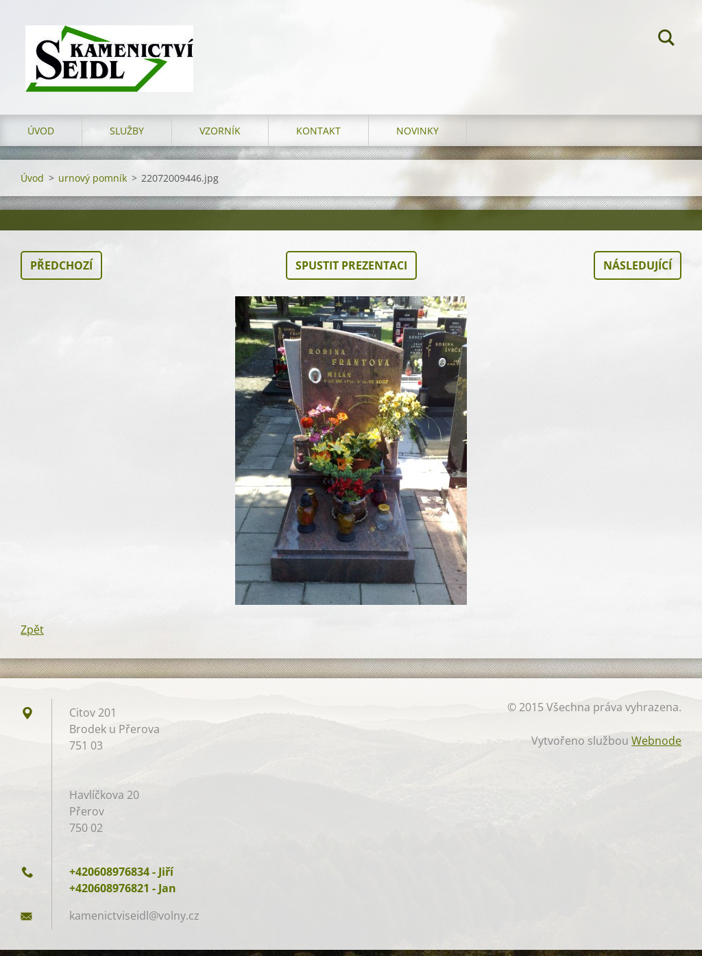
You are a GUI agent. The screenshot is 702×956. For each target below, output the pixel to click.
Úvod (40, 136)
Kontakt (318, 136)
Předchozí (61, 271)
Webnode (656, 746)
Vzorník (220, 136)
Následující (637, 271)
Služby (127, 136)
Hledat (666, 39)
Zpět (32, 635)
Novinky (417, 136)
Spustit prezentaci (351, 271)
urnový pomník (92, 184)
